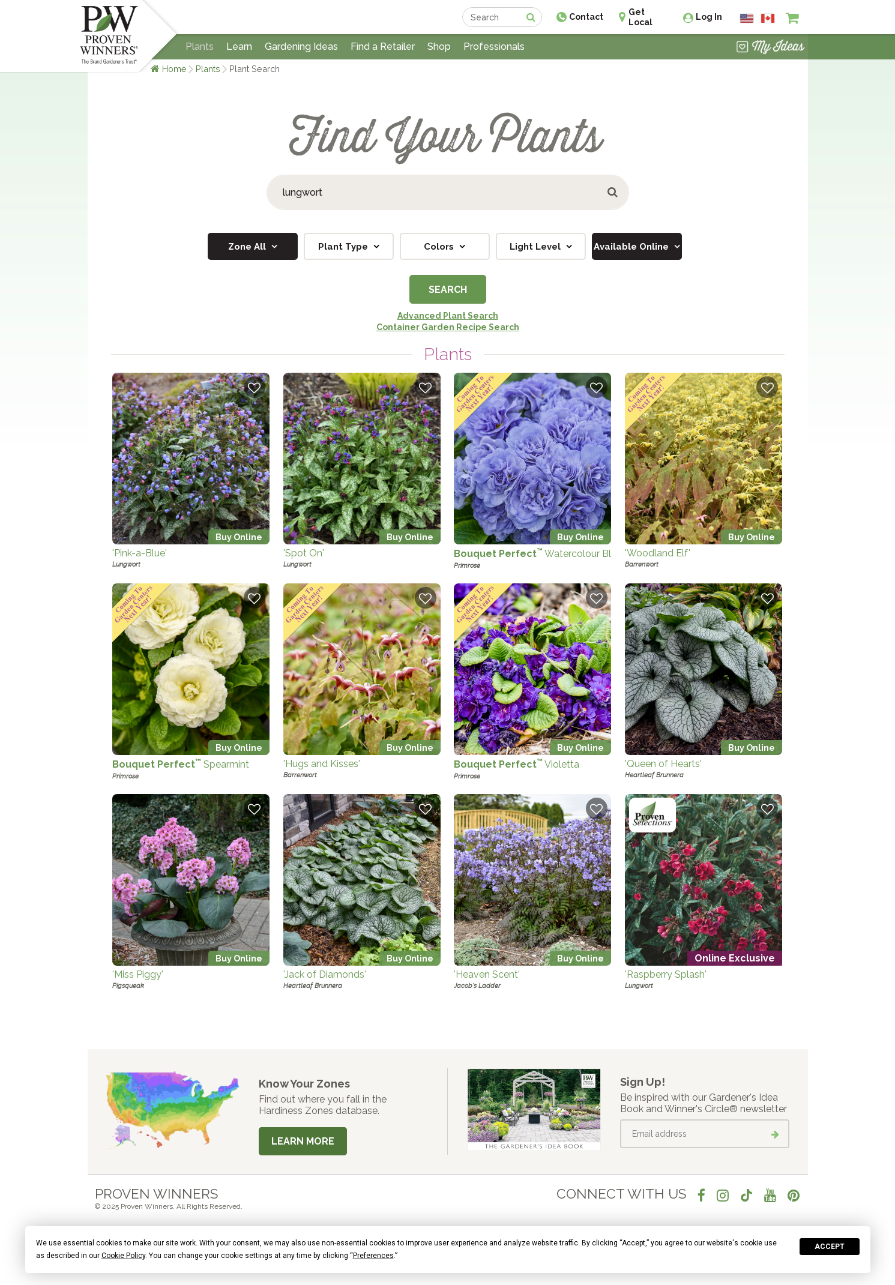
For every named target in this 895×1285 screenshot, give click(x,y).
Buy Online (238, 537)
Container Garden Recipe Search (447, 327)
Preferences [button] (373, 1255)
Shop (439, 46)
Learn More (302, 1141)
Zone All (248, 246)
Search (448, 289)
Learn (239, 46)
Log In (709, 17)
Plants (208, 69)
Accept (830, 1246)
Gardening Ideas (301, 46)
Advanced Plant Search (447, 315)
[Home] (109, 36)
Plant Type (344, 246)
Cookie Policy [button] (123, 1255)
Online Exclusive (735, 958)
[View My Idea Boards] (770, 48)
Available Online (632, 246)
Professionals (494, 46)
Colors (440, 246)
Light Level (536, 246)
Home (174, 69)
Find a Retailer (383, 46)
